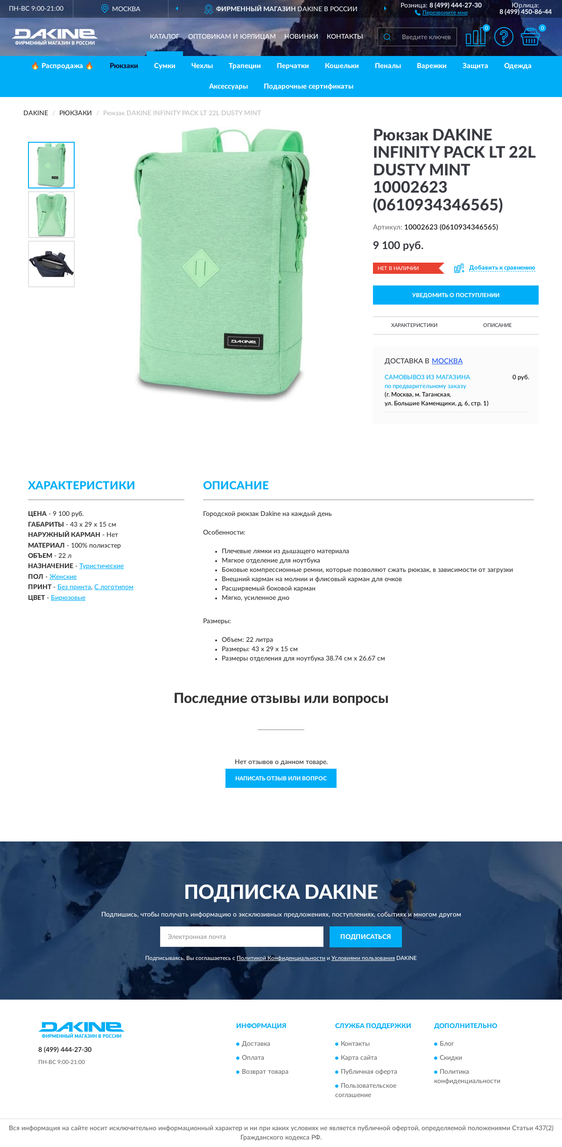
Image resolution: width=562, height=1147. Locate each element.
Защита (475, 66)
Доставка (256, 1044)
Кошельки (342, 66)
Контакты (345, 37)
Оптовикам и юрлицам (232, 37)
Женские (63, 577)
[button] (441, 12)
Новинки (301, 37)
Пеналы (388, 66)
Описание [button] (497, 325)
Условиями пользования (363, 958)
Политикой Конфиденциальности (281, 958)
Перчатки (293, 66)
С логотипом (113, 587)
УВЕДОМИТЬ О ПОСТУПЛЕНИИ (455, 295)
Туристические (101, 566)
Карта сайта (359, 1058)
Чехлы (202, 66)
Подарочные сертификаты (308, 86)
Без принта (74, 587)
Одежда (518, 66)
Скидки (451, 1058)
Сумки (165, 66)
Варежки (432, 66)
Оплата (253, 1058)
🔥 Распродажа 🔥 (62, 66)
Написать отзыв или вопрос (281, 778)
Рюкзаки (124, 66)
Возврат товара (265, 1072)
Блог (447, 1044)
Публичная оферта (369, 1072)
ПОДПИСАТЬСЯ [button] (365, 937)
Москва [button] (447, 361)
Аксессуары (228, 86)
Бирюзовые (68, 598)
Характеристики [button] (414, 325)
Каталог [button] (165, 37)
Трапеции (245, 66)
